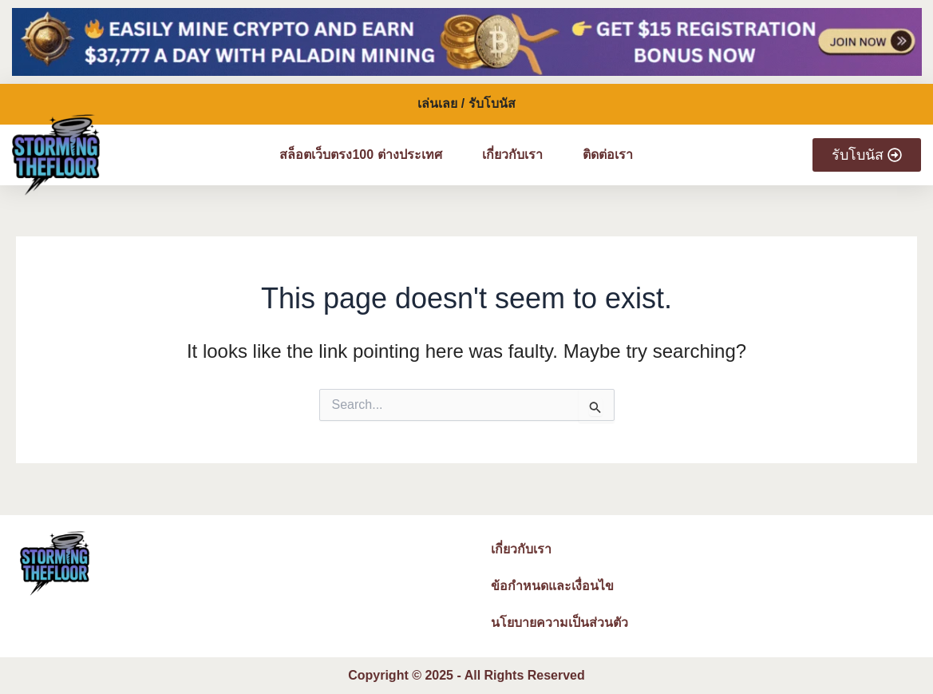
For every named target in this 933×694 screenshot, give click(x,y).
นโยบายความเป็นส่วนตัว (559, 622)
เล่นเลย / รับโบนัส (466, 103)
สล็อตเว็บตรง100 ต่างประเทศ (360, 154)
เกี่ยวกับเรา (512, 154)
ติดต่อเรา (608, 154)
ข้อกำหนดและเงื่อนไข (552, 586)
